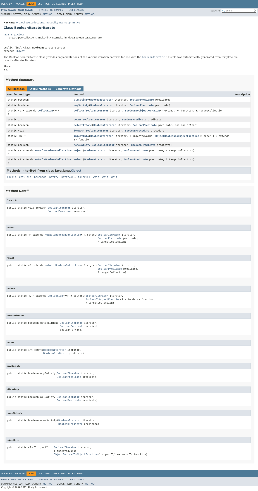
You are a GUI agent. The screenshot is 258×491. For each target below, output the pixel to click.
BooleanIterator (101, 99)
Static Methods (40, 88)
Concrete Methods (68, 88)
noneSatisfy (82, 145)
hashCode (40, 177)
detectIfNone (83, 125)
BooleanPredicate (142, 99)
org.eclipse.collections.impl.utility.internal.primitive (48, 22)
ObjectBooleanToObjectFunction (177, 136)
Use (40, 4)
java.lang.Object (14, 34)
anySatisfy (81, 105)
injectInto (81, 136)
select (78, 159)
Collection (45, 110)
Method (47, 14)
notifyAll (68, 177)
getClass (25, 177)
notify (53, 177)
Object (20, 51)
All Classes (77, 10)
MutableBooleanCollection (53, 150)
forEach (79, 130)
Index (71, 4)
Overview (7, 4)
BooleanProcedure (137, 130)
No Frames (56, 10)
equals (11, 177)
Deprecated (59, 4)
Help (80, 4)
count (77, 119)
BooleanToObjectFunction (142, 110)
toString (84, 177)
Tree (47, 4)
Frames (43, 10)
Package (20, 4)
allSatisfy (81, 99)
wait (96, 177)
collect (79, 110)
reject (78, 150)
